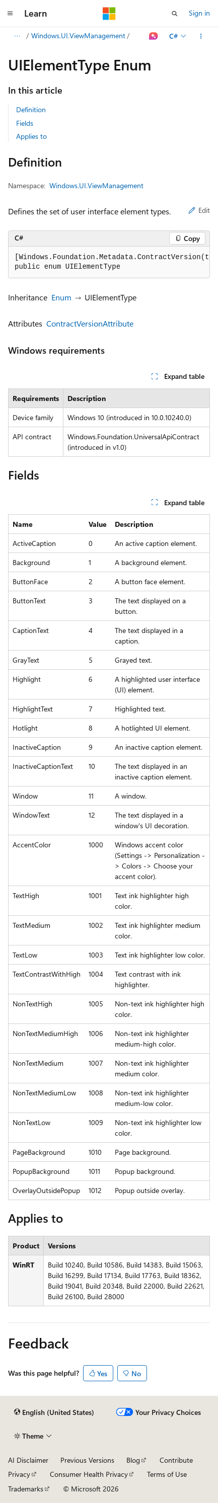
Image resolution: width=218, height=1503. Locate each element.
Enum (61, 297)
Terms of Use (167, 1474)
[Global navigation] (10, 14)
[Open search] (175, 14)
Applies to (31, 136)
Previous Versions (87, 1460)
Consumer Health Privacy (89, 1474)
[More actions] (201, 36)
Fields (24, 123)
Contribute (176, 1460)
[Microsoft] (109, 13)
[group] (109, 262)
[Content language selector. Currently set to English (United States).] (54, 1412)
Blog (133, 1460)
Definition (31, 109)
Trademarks (25, 1488)
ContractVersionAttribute (89, 323)
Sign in (199, 13)
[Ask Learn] (154, 36)
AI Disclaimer (28, 1460)
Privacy (19, 1474)
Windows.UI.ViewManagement (78, 35)
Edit (199, 210)
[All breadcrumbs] (17, 36)
